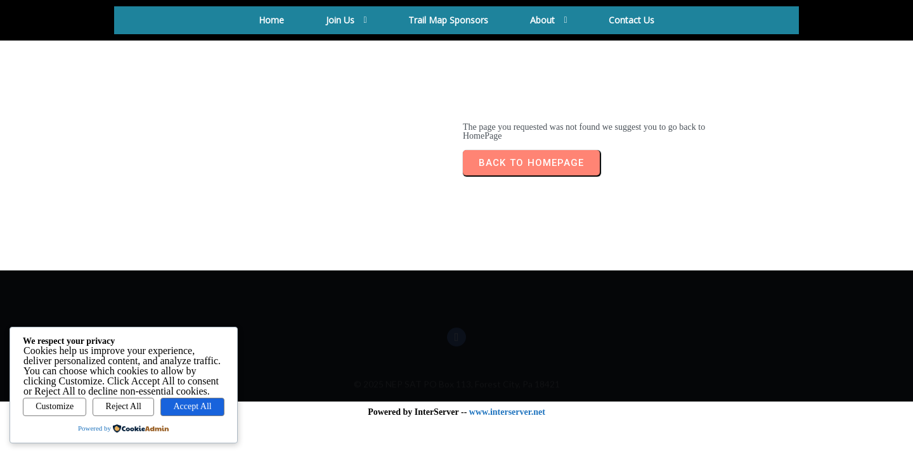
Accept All (192, 406)
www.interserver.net (507, 412)
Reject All (123, 406)
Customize (55, 406)
